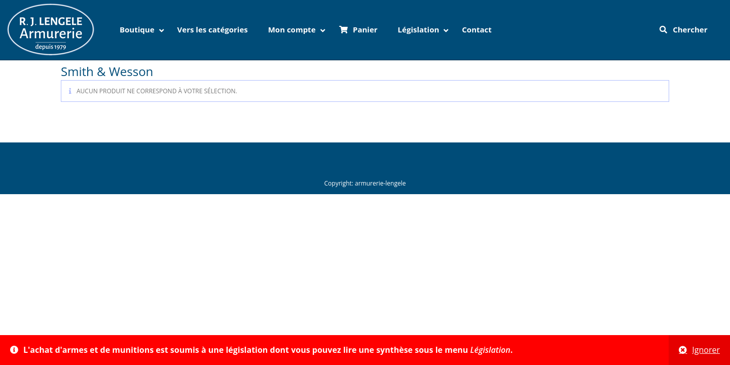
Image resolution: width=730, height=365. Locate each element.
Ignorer (706, 349)
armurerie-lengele (380, 183)
